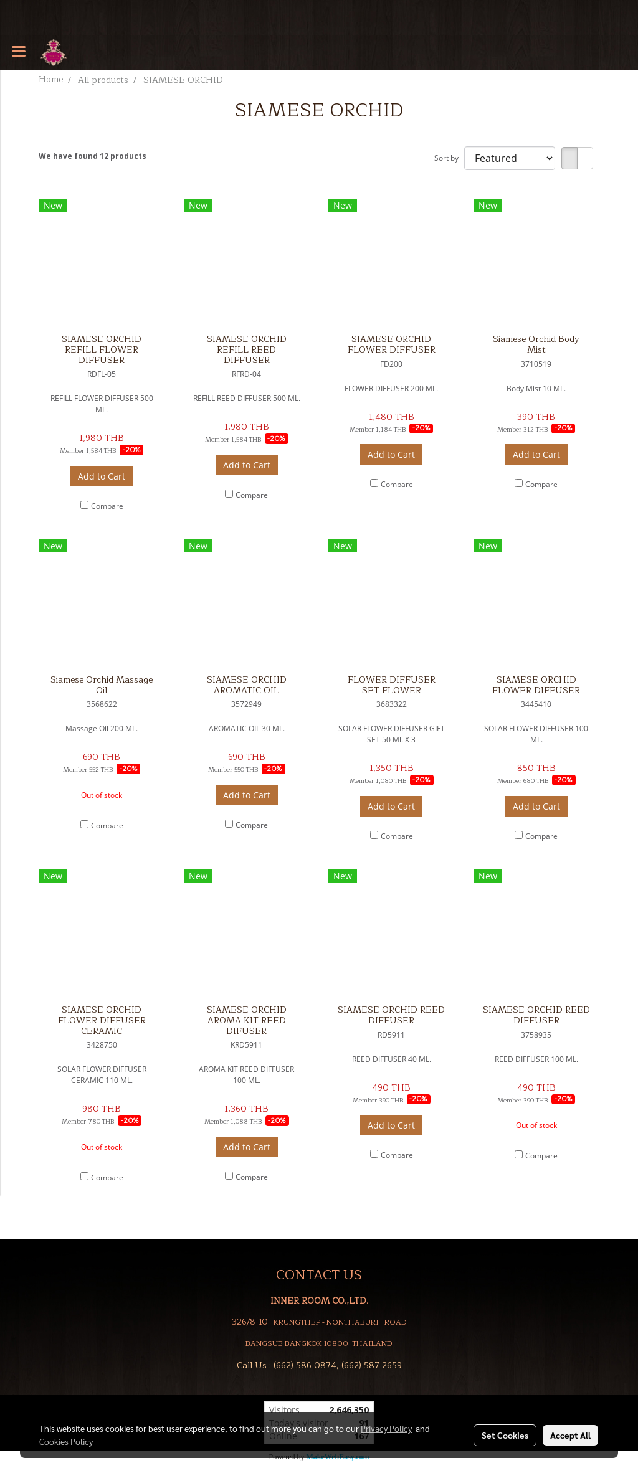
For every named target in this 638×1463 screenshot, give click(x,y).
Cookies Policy (66, 1441)
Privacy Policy (386, 1428)
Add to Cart (101, 476)
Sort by (449, 158)
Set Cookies (505, 1435)
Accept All (570, 1435)
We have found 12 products (92, 156)
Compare (107, 506)
